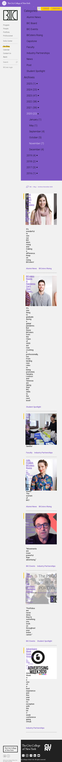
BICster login (8, 67)
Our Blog (6, 46)
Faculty (30, 46)
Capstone (32, 41)
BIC (31, 186)
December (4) (36, 148)
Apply (5, 57)
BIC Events (32, 29)
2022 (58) (32, 101)
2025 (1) (31, 83)
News (29, 58)
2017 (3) (31, 166)
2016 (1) (31, 172)
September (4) (36, 130)
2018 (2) (31, 160)
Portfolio (6, 32)
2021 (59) (32, 107)
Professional (8, 36)
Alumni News (34, 17)
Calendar (6, 50)
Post (29, 64)
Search (5, 62)
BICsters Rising (34, 35)
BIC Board (32, 23)
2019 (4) (31, 154)
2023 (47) (32, 95)
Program (6, 25)
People (5, 29)
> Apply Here (56, 8)
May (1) (33, 124)
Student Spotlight (36, 70)
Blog (35, 186)
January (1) (35, 118)
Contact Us (7, 53)
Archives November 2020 (45, 186)
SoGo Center (7, 41)
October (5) (35, 136)
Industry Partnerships (38, 52)
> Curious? (46, 8)
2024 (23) (32, 89)
